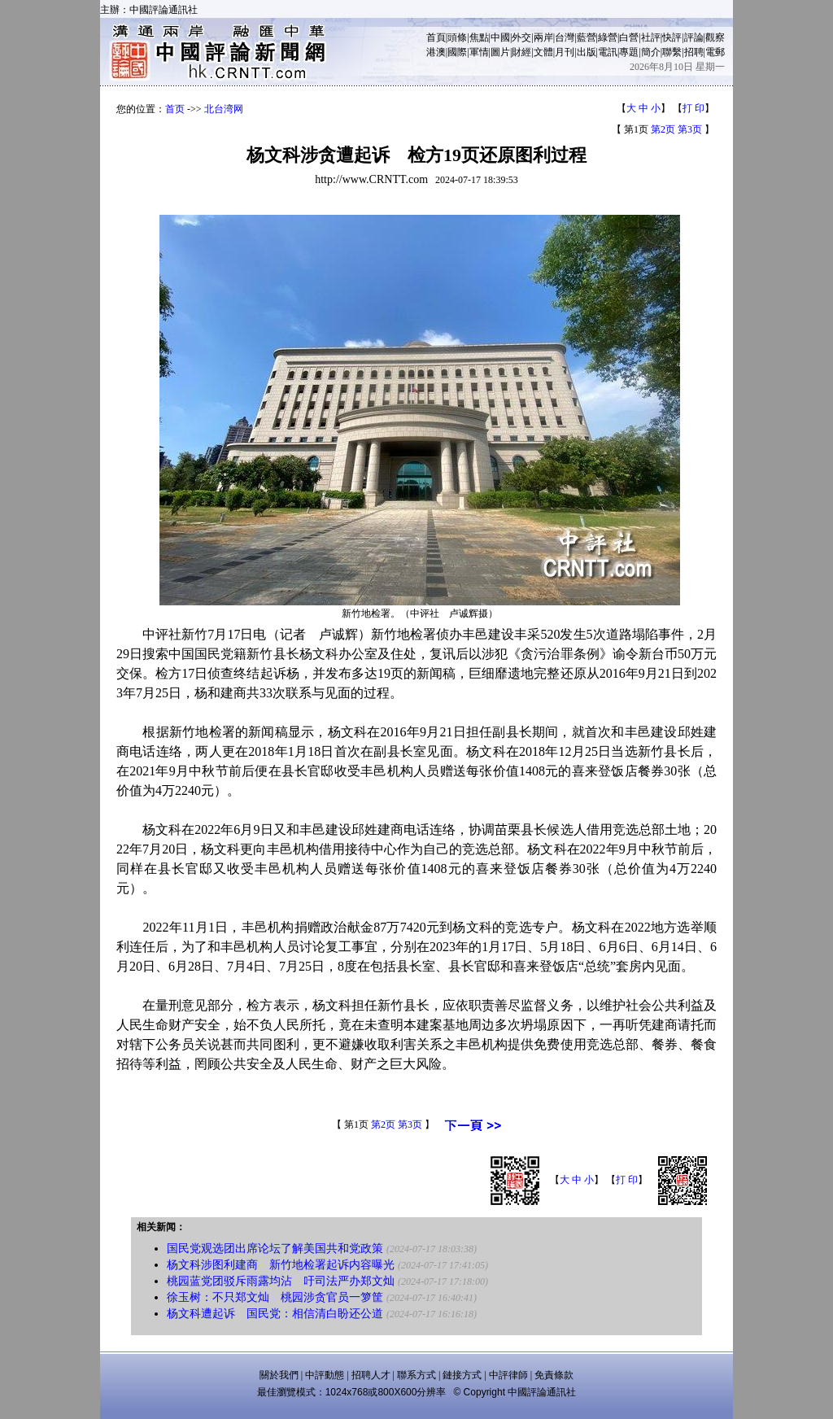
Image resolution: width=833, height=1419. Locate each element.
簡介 (651, 52)
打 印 (693, 108)
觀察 (715, 37)
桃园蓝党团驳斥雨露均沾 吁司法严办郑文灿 (281, 1281)
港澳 (436, 52)
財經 (521, 52)
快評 (672, 37)
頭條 (457, 37)
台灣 (564, 37)
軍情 (479, 52)
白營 (629, 37)
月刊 (564, 52)
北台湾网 (223, 109)
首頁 (436, 37)
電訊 (607, 52)
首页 (175, 109)
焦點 (479, 37)
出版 (586, 52)
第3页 (690, 129)
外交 (521, 37)
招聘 (694, 52)
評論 (694, 37)
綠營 (607, 37)
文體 (543, 52)
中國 (500, 37)
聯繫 (672, 52)
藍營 (586, 37)
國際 (457, 52)
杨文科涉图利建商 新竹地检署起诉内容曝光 (281, 1265)
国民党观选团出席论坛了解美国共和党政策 (275, 1248)
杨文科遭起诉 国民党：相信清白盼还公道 (275, 1314)
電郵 (715, 52)
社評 (651, 37)
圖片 (500, 52)
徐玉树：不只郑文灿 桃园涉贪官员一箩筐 (275, 1297)
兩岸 (543, 37)
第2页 (663, 129)
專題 (629, 52)
